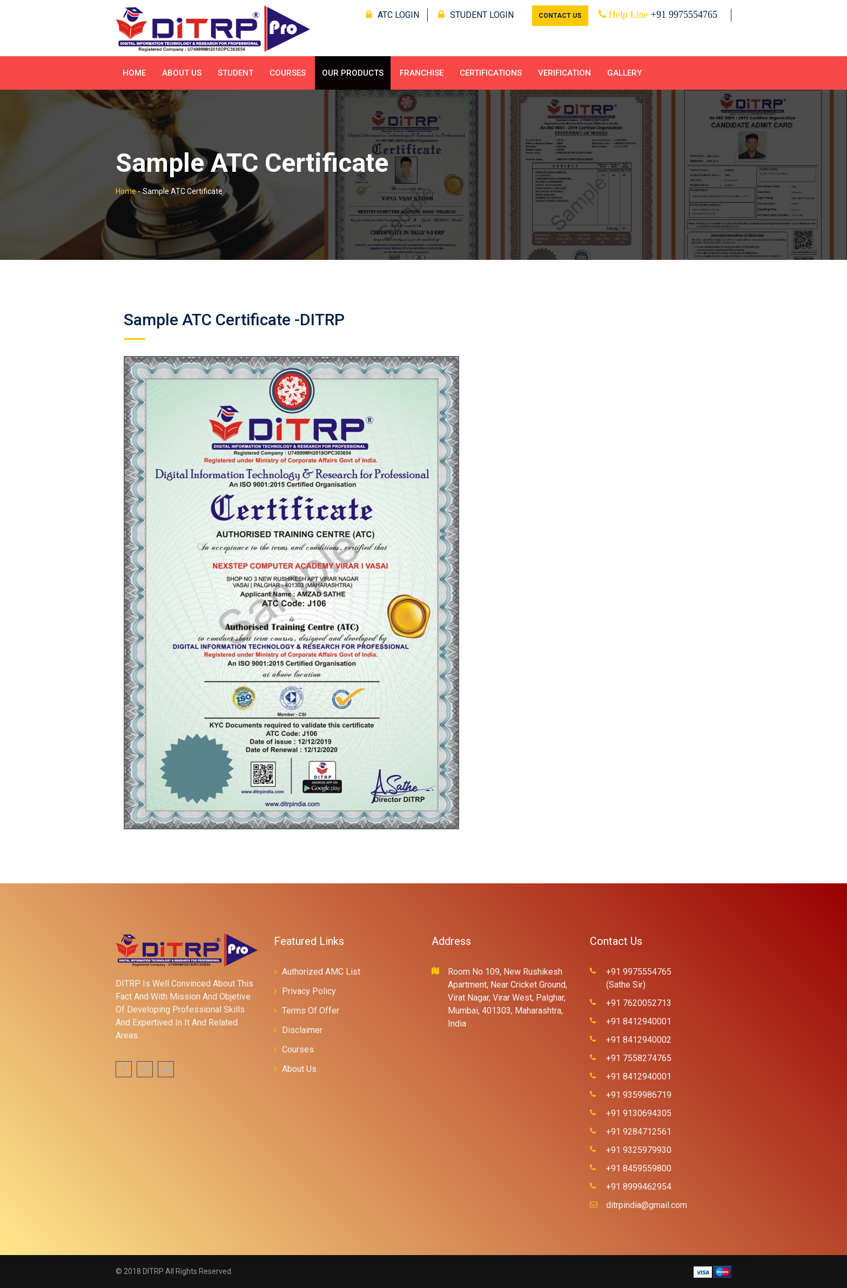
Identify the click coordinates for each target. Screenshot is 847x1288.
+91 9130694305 (638, 1113)
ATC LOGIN (392, 15)
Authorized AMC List (321, 972)
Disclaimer (302, 1030)
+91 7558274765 (638, 1058)
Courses (288, 73)
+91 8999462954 (638, 1187)
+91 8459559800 (638, 1168)
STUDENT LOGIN (476, 15)
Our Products (353, 73)
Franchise (421, 73)
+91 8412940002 (638, 1040)
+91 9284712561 (638, 1131)
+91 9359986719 (638, 1095)
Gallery (624, 73)
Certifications (491, 73)
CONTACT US (560, 15)
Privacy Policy (309, 991)
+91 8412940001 (638, 1021)
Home (134, 73)
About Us (181, 73)
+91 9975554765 (684, 14)
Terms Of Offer (310, 1010)
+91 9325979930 (638, 1150)
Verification (564, 73)
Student (235, 73)
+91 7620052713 (638, 1003)
